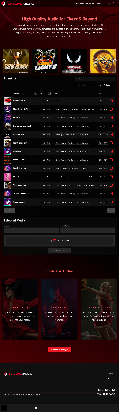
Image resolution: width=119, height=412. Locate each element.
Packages (80, 4)
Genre (100, 95)
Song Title (17, 95)
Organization (8, 228)
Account (100, 4)
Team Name (65, 228)
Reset (83, 87)
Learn (108, 4)
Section (57, 95)
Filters (105, 87)
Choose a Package (59, 352)
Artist (42, 95)
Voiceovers (90, 4)
